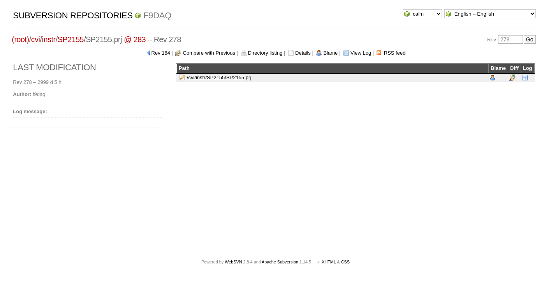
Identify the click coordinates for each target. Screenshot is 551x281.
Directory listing (265, 53)
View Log (360, 53)
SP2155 (71, 39)
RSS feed (395, 53)
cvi (35, 39)
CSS (345, 262)
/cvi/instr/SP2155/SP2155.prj (219, 77)
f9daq (157, 15)
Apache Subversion (280, 262)
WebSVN (233, 262)
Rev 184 (160, 53)
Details (303, 53)
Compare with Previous (209, 53)
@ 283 (135, 39)
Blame (330, 53)
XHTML (329, 262)
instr (49, 39)
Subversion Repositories (72, 15)
